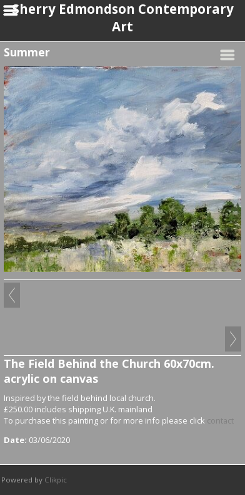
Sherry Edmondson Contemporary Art (123, 17)
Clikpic (55, 479)
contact (220, 420)
